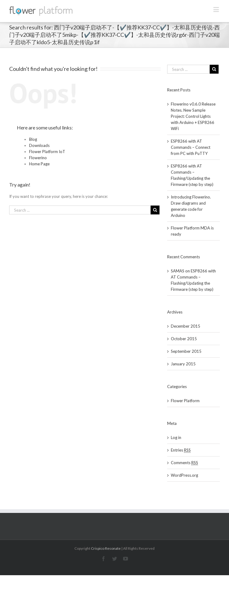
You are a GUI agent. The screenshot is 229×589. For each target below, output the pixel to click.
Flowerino (38, 157)
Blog (33, 139)
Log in (176, 437)
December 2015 (185, 326)
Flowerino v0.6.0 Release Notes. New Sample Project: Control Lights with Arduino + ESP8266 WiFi (193, 116)
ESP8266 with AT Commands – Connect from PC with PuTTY (190, 147)
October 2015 (184, 338)
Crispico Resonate (106, 548)
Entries (181, 450)
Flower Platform (185, 400)
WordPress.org (184, 475)
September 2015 (186, 351)
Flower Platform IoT (47, 151)
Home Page (39, 163)
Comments (184, 462)
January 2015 (183, 363)
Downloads (39, 145)
